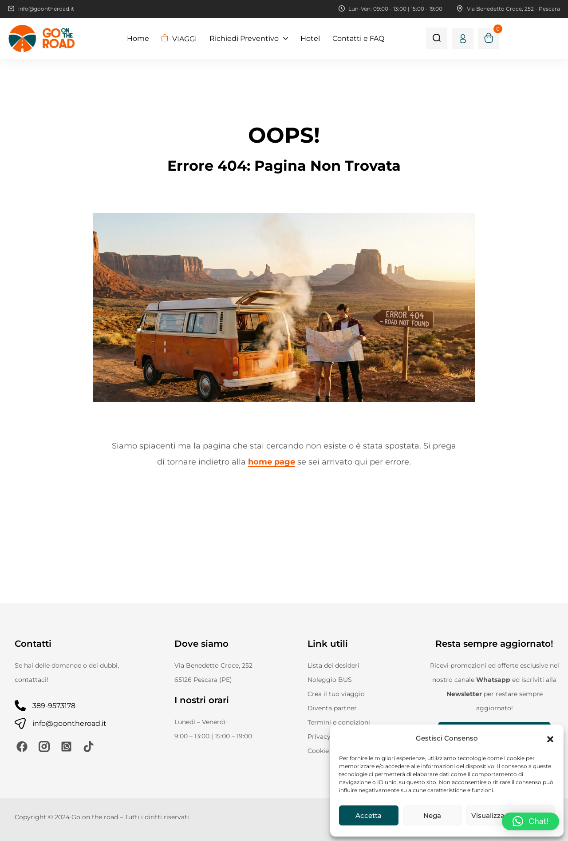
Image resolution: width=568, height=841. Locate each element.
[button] (550, 738)
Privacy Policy (329, 737)
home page (271, 462)
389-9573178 (53, 705)
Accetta (368, 815)
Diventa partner (332, 708)
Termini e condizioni (339, 722)
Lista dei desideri (333, 665)
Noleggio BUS (330, 680)
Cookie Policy (329, 751)
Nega (432, 815)
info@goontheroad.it (69, 723)
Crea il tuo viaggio (336, 694)
